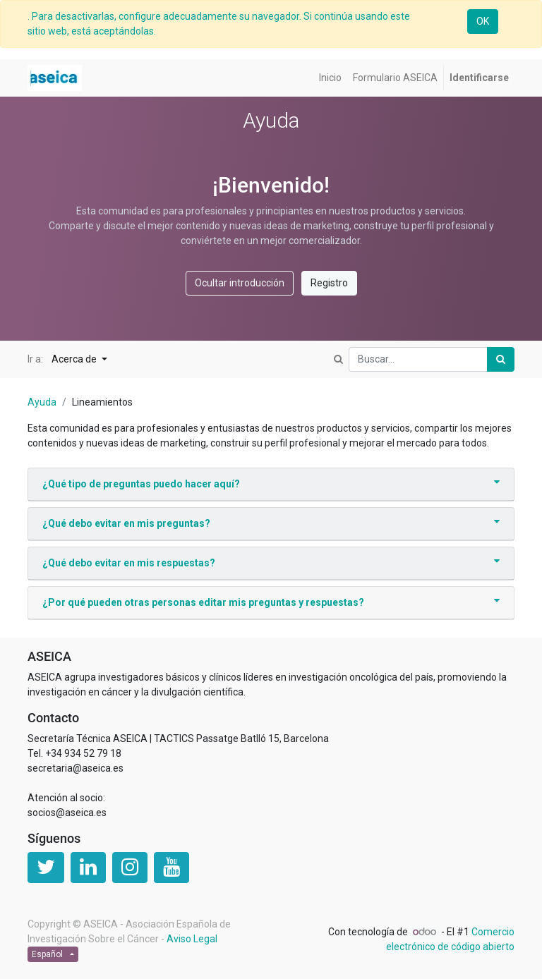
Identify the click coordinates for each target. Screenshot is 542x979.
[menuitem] (330, 78)
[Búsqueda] (500, 359)
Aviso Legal (192, 938)
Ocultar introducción (239, 282)
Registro (329, 282)
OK (482, 21)
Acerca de (75, 359)
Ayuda (42, 402)
